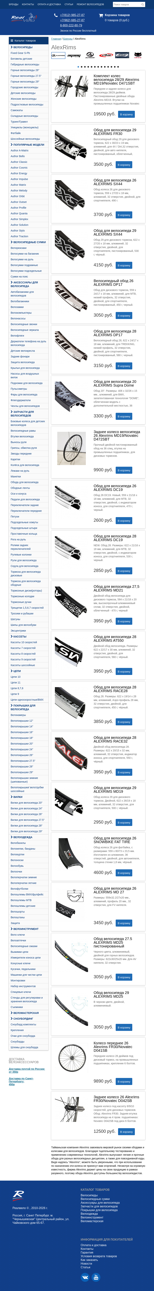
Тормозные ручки (21, 602)
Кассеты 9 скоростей (23, 659)
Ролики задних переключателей (21, 547)
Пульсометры (19, 388)
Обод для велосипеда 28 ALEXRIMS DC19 (115, 538)
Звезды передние (21, 453)
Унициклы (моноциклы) (24, 127)
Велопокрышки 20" (22, 743)
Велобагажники (20, 301)
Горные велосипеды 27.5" (26, 75)
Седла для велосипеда (24, 566)
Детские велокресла (23, 350)
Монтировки (18, 980)
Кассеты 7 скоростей (23, 648)
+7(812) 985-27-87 (72, 15)
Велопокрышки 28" (22, 766)
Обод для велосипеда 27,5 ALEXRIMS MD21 (116, 588)
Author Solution (19, 224)
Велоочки (16, 871)
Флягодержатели (21, 400)
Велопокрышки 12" (22, 720)
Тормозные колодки (22, 596)
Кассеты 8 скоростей (23, 653)
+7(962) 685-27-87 (72, 20)
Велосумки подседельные (26, 270)
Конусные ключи (20, 963)
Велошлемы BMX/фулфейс (27, 894)
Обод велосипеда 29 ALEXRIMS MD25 (111, 994)
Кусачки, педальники (23, 969)
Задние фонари (20, 356)
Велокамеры (18, 715)
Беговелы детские (21, 58)
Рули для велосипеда (23, 560)
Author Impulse (19, 179)
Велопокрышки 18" (22, 737)
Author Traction (19, 236)
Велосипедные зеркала (25, 329)
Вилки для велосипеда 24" (26, 808)
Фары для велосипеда (24, 394)
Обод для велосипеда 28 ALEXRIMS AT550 (115, 638)
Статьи (69, 4)
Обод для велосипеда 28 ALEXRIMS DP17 (115, 333)
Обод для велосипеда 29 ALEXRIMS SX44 (115, 232)
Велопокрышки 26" (22, 755)
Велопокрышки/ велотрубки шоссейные (27, 789)
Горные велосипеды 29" (25, 81)
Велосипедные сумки (28, 242)
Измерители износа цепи (26, 957)
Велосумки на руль (22, 259)
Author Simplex (19, 219)
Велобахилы (18, 842)
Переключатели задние (25, 505)
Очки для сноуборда (23, 1035)
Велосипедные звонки (24, 324)
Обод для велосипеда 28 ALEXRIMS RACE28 (115, 689)
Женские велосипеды (23, 98)
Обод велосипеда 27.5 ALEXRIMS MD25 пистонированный (113, 942)
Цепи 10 (15, 676)
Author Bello (18, 156)
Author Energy (19, 173)
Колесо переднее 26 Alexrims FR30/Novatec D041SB (113, 1046)
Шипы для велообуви (23, 624)
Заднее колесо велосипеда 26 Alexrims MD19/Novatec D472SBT (117, 435)
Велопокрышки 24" (22, 749)
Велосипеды (21, 47)
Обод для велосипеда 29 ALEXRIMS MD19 (115, 789)
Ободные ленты (20, 487)
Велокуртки (17, 854)
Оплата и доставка (49, 4)
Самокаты (17, 110)
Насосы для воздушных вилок (25, 375)
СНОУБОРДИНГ (22, 1018)
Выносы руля (19, 442)
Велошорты (18, 911)
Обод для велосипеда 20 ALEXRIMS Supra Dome (115, 383)
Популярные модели (27, 144)
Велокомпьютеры (21, 312)
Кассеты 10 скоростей (24, 642)
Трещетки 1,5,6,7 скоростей (27, 607)
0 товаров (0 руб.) (117, 20)
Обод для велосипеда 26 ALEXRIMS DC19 (115, 488)
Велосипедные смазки (24, 946)
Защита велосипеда (23, 362)
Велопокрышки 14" (22, 726)
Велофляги (17, 335)
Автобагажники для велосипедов (22, 293)
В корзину (126, 114)
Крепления (17, 1030)
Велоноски (17, 860)
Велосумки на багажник (25, 253)
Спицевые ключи (21, 991)
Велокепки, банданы (23, 848)
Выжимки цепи (19, 951)
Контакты (28, 4)
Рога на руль (18, 539)
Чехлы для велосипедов (25, 405)
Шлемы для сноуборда (24, 1047)
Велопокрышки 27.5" (23, 760)
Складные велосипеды (24, 115)
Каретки (15, 459)
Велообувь (17, 865)
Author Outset (19, 201)
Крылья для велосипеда (25, 367)
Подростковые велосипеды (27, 104)
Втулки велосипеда (22, 436)
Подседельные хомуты (24, 522)
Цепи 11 (15, 682)
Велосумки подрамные (24, 265)
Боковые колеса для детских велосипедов (28, 423)
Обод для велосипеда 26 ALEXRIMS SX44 (115, 182)
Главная (56, 38)
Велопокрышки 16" (22, 732)
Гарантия (87, 1252)
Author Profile (18, 207)
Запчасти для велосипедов (22, 413)
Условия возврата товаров (99, 1256)
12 (115, 67)
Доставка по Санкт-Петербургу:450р (21, 1081)
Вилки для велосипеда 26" (26, 814)
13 (118, 67)
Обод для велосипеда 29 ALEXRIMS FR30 (115, 132)
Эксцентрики (18, 630)
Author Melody (19, 190)
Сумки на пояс (19, 276)
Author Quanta (19, 213)
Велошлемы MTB (21, 900)
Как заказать (89, 1259)
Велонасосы (18, 318)
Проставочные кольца (24, 533)
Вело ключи (18, 934)
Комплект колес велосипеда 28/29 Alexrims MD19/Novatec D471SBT (116, 79)
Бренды (13, 4)
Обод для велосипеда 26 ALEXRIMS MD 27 (115, 890)
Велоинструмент (24, 928)
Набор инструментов (23, 986)
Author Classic (19, 161)
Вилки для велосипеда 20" (26, 802)
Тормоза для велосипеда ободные (26, 583)
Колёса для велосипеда (25, 465)
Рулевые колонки (21, 554)
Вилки (16, 796)
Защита (15, 923)
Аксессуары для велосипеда (24, 284)
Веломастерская (25, 1012)
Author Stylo (18, 230)
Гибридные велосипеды (25, 64)
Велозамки (17, 307)
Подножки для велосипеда (27, 383)
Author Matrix (18, 184)
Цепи (16, 671)
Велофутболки (19, 888)
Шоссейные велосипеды (25, 138)
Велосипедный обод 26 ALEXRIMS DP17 (113, 283)
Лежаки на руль (20, 470)
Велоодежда (21, 837)
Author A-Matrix (19, 150)
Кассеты (18, 636)
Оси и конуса (18, 493)
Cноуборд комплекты (23, 1024)
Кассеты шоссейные (23, 665)
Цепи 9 (15, 693)
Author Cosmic (19, 167)
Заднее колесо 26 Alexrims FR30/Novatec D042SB (116, 1099)
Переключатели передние (26, 510)
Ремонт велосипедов (90, 4)
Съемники (17, 1007)
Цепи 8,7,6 (17, 688)
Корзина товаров (117, 15)
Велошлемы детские (23, 905)
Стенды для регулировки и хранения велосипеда (27, 999)
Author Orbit (17, 196)
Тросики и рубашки (22, 613)
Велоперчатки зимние (24, 877)
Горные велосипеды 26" (25, 70)
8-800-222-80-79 (71, 25)
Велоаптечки (18, 940)
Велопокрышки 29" (22, 772)
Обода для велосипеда (24, 482)
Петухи (15, 516)
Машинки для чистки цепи (26, 974)
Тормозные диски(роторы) (26, 590)
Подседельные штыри (24, 528)
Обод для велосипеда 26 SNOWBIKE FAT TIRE (115, 840)
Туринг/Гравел (19, 121)
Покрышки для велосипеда (23, 707)
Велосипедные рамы (23, 430)
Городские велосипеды (24, 87)
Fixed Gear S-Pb (20, 53)
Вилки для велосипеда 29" (26, 831)
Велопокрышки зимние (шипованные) (24, 779)
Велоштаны (18, 917)
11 (111, 67)
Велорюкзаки (19, 247)
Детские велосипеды (23, 93)
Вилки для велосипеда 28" (26, 825)
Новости (86, 1263)
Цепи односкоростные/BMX (27, 699)
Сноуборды (17, 1041)
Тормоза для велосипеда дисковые (26, 573)
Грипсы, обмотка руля (24, 447)
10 (108, 67)
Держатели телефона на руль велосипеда (28, 343)
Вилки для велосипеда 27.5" (28, 819)
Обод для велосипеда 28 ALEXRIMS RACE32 (115, 739)
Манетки (16, 476)
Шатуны (15, 619)
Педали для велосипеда (25, 499)
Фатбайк (16, 133)
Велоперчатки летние (23, 883)
